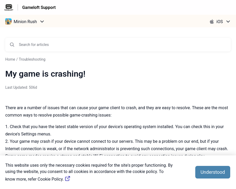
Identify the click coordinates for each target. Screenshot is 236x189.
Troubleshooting (32, 59)
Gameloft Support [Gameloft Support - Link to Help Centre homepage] (39, 7)
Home (10, 59)
